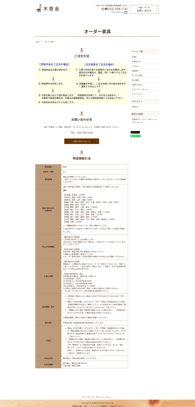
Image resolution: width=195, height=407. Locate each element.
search (130, 17)
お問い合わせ (144, 9)
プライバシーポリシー (140, 87)
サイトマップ (137, 91)
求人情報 (123, 17)
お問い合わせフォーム (81, 139)
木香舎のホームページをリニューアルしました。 (145, 118)
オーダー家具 (101, 17)
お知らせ (135, 104)
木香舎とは (77, 17)
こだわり (88, 17)
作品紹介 (112, 17)
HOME (66, 17)
